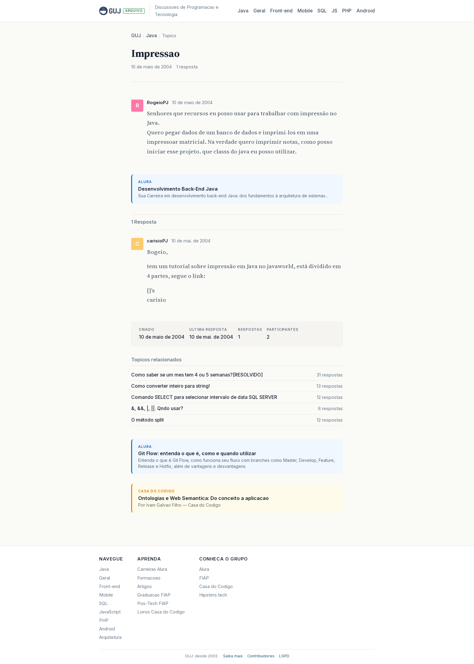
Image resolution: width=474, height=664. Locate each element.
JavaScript (110, 612)
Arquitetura (110, 637)
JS (334, 11)
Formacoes (149, 578)
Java (243, 11)
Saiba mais (233, 656)
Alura (204, 569)
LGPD (284, 656)
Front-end (109, 586)
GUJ (136, 35)
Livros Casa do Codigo (161, 612)
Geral (259, 11)
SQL (322, 11)
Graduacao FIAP (153, 595)
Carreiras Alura (152, 569)
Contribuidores (260, 656)
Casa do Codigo (216, 586)
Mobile (305, 11)
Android (365, 11)
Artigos (144, 586)
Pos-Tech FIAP (152, 603)
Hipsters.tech (213, 595)
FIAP (204, 578)
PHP (347, 11)
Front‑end (281, 11)
